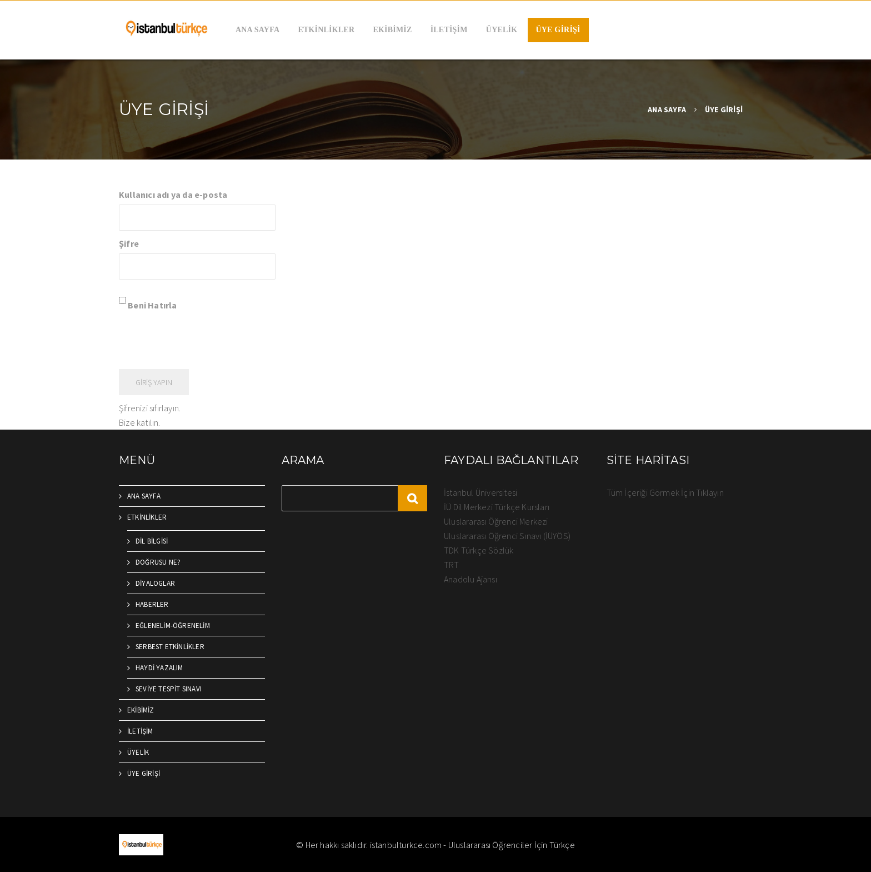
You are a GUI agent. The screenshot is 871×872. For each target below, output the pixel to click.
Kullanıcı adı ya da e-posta (173, 194)
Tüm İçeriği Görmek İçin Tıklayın (665, 492)
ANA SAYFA (257, 30)
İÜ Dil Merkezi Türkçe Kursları (496, 506)
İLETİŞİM (449, 30)
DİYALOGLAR (155, 583)
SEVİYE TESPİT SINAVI (169, 689)
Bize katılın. (140, 422)
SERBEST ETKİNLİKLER (170, 646)
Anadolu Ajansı (470, 579)
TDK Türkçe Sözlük (478, 550)
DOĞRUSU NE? (158, 562)
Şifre (129, 243)
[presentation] (203, 339)
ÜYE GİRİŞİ (558, 30)
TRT (451, 564)
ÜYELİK (501, 30)
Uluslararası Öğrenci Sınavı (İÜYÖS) (507, 535)
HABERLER (152, 604)
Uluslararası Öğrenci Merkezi (496, 521)
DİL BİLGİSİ (152, 541)
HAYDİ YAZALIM (159, 667)
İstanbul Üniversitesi (480, 492)
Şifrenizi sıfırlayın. (150, 407)
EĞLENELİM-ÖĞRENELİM (173, 625)
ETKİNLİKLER (326, 30)
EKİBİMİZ (392, 30)
